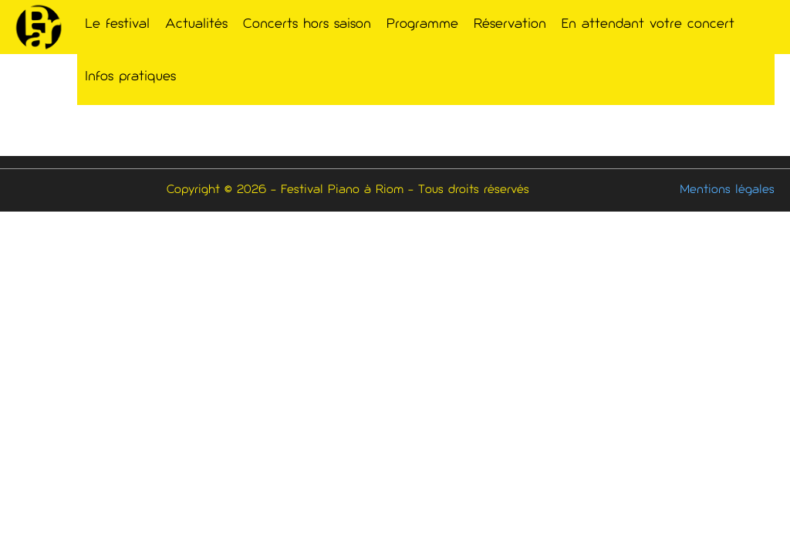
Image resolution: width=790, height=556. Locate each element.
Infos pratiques (130, 77)
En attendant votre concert (648, 25)
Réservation (510, 25)
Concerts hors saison (307, 25)
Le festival (117, 25)
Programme (422, 25)
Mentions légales (727, 190)
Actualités (196, 25)
